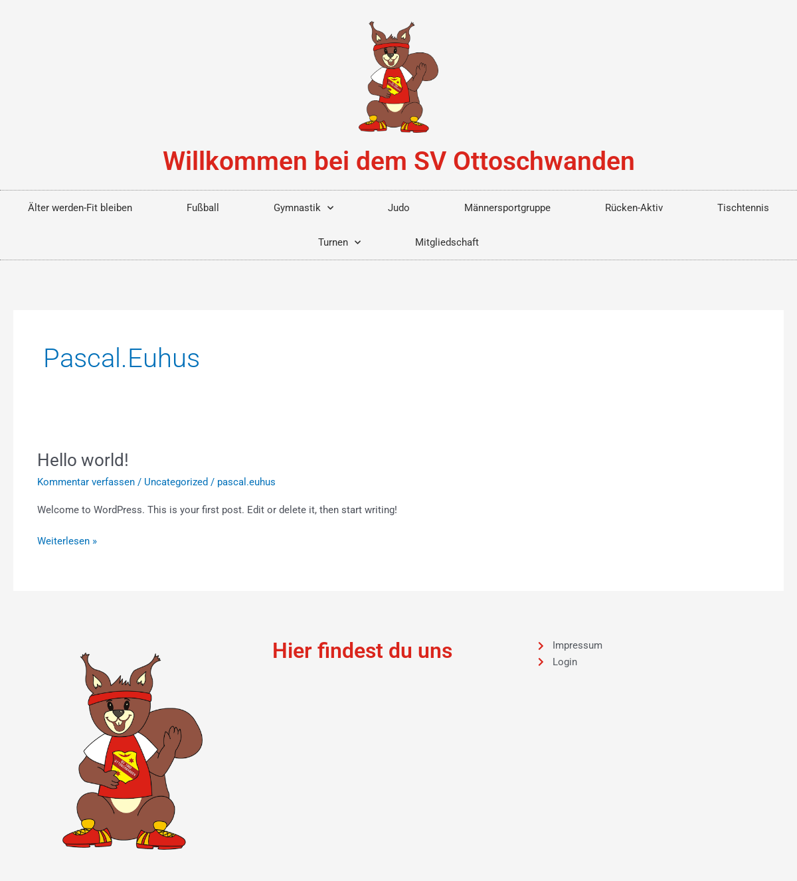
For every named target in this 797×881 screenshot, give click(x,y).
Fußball (203, 208)
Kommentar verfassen (86, 482)
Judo (399, 208)
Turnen (339, 242)
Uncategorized (176, 482)
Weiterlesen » (67, 540)
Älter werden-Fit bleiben (80, 208)
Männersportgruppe (507, 208)
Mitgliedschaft (447, 242)
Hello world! (83, 460)
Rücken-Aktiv (634, 208)
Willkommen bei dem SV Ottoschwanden (399, 161)
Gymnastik (303, 208)
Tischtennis (743, 208)
